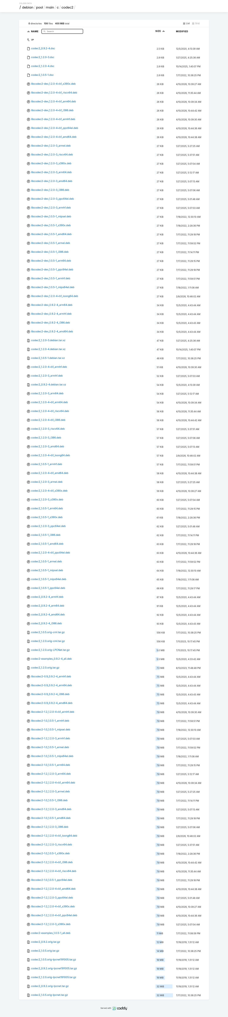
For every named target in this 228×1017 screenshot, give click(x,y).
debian (27, 7)
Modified (182, 31)
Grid (196, 23)
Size (160, 31)
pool (39, 7)
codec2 (67, 7)
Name (35, 31)
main (50, 7)
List (186, 23)
